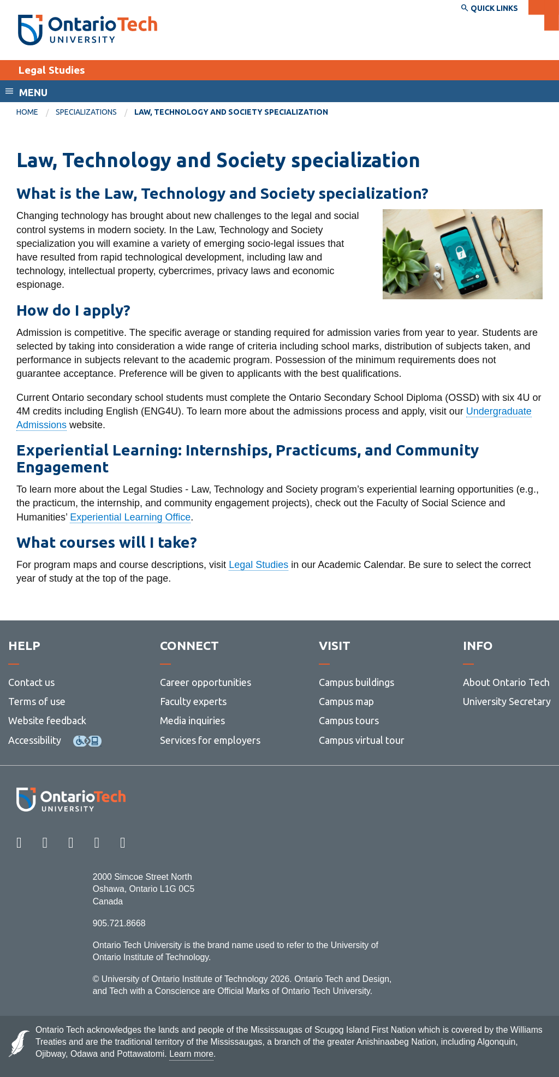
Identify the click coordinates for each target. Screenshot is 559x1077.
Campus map (346, 701)
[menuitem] (36, 112)
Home (27, 112)
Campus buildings (356, 682)
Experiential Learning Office (130, 517)
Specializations (86, 112)
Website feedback (47, 720)
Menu (33, 92)
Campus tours (349, 720)
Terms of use (37, 701)
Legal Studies (51, 70)
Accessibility (34, 740)
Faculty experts (193, 701)
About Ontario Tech (506, 682)
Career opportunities (205, 682)
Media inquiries (192, 720)
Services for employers (210, 740)
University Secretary (507, 701)
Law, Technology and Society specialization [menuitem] (231, 112)
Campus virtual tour (362, 740)
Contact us (31, 682)
